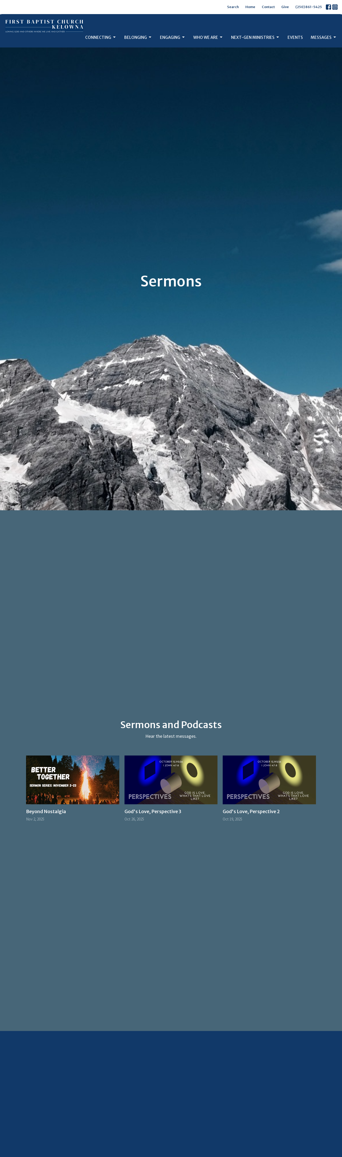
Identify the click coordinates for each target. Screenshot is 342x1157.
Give (285, 7)
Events (295, 37)
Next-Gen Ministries (255, 37)
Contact (268, 7)
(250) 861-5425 (308, 7)
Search (233, 7)
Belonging (138, 37)
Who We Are (208, 37)
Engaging (172, 37)
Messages (324, 37)
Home (250, 7)
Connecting (100, 37)
